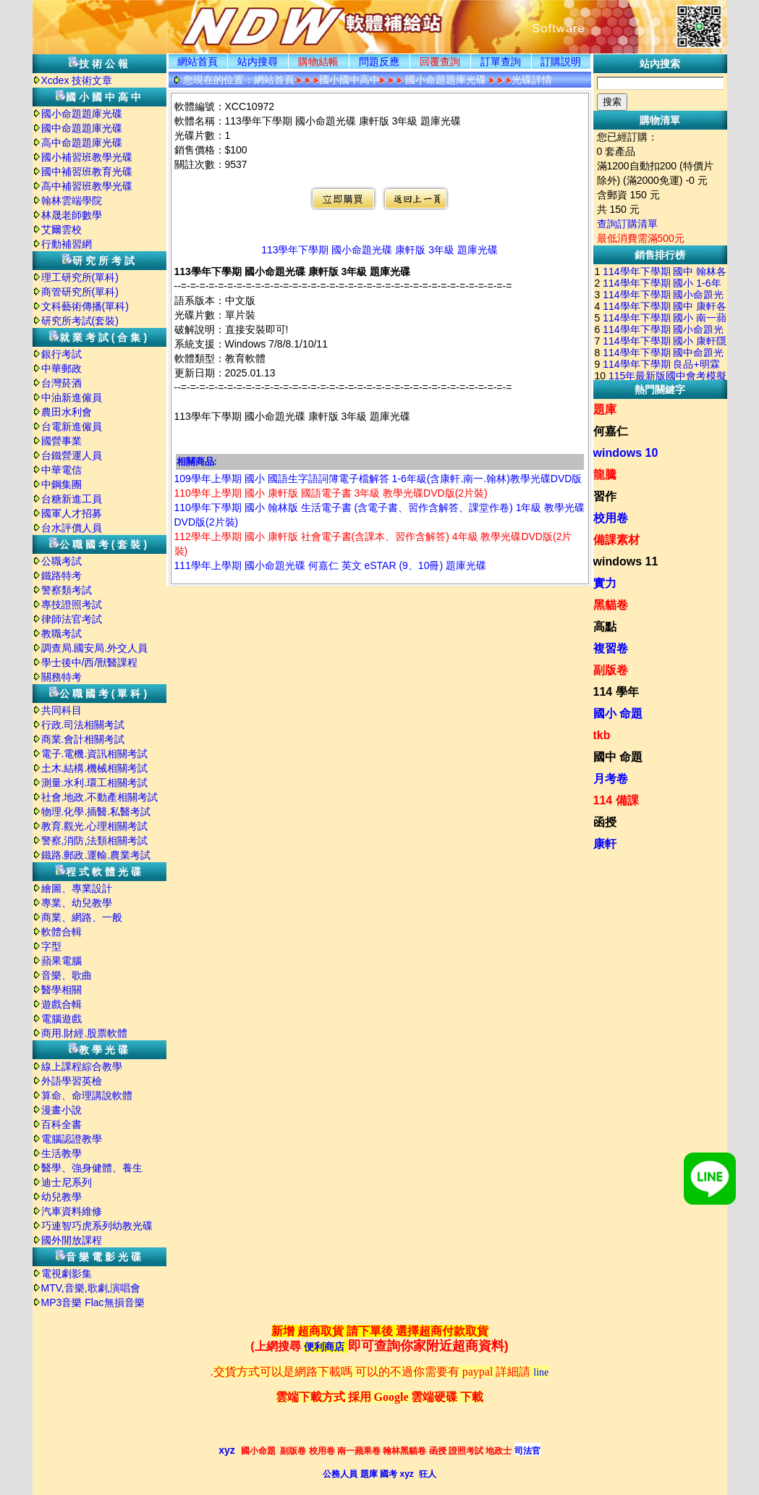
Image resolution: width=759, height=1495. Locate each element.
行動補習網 (66, 244)
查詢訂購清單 (627, 223)
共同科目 (61, 710)
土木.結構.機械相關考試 (94, 768)
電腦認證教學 (71, 1139)
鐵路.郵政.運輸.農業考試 (96, 855)
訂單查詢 (500, 61)
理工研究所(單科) (80, 277)
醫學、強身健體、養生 (92, 1168)
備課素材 (616, 540)
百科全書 (61, 1124)
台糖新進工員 (71, 499)
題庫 (604, 409)
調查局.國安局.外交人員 (94, 648)
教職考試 (61, 633)
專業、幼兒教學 (76, 903)
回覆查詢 (440, 61)
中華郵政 (61, 368)
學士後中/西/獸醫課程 (89, 662)
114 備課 (616, 800)
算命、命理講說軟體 (86, 1095)
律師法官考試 (71, 619)
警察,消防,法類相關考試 (94, 840)
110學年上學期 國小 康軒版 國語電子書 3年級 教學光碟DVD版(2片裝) (331, 493)
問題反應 (379, 61)
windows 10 (625, 453)
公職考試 (61, 561)
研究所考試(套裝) (80, 321)
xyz (227, 1450)
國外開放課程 (71, 1240)
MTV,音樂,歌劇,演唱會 (91, 1288)
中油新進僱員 (71, 397)
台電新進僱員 (71, 426)
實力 (604, 583)
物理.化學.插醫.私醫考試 (96, 811)
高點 (604, 626)
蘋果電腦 (61, 961)
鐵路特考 (61, 575)
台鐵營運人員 (71, 455)
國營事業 (61, 441)
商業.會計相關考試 (83, 739)
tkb (602, 735)
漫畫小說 (61, 1110)
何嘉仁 (610, 431)
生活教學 (61, 1153)
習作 (604, 496)
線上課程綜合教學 (81, 1066)
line (540, 1372)
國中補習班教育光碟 (86, 171)
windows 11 (625, 561)
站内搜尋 (257, 61)
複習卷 (610, 648)
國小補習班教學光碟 (86, 157)
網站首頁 (197, 61)
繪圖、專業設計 (76, 888)
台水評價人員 (71, 528)
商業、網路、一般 (81, 917)
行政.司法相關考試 (83, 724)
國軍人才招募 (71, 513)
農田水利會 (66, 412)
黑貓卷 (610, 605)
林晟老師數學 (71, 215)
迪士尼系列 (66, 1182)
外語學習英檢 (71, 1081)
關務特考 (61, 677)
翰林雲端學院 (71, 200)
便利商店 (324, 1347)
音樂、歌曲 (66, 975)
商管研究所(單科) (80, 292)
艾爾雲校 (61, 229)
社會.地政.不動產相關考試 (99, 797)
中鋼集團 (61, 484)
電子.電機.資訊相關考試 (94, 753)
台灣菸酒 (61, 383)
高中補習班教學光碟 (86, 186)
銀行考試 (61, 354)
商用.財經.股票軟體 (84, 1033)
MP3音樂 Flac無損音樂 (93, 1302)
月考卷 (610, 778)
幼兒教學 (61, 1197)
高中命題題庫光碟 (81, 142)
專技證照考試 (71, 604)
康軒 (604, 844)
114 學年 (616, 692)
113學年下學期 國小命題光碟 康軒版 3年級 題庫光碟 (379, 250)
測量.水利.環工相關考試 (94, 782)
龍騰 (604, 474)
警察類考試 (66, 590)
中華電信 (61, 470)
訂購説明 (560, 61)
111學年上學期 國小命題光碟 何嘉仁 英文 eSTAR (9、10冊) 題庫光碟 (330, 565)
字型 (51, 946)
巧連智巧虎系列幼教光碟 (97, 1225)
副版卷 (610, 670)
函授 (604, 822)
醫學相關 (61, 989)
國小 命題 (618, 713)
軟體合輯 (61, 932)
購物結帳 (318, 61)
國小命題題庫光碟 (81, 113)
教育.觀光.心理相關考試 (94, 826)
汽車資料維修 (71, 1211)
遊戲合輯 (61, 1004)
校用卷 (610, 518)
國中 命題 (618, 757)
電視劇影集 (66, 1273)
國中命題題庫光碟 (81, 128)
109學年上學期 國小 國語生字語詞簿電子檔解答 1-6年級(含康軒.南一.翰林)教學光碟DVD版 (378, 478)
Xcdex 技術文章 (77, 80)
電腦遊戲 (61, 1018)
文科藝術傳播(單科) (85, 306)
